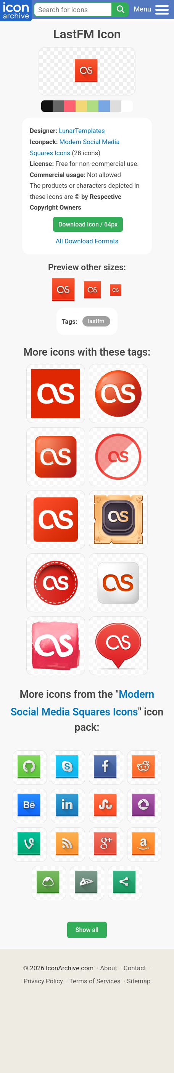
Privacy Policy (43, 981)
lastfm (96, 321)
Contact (135, 968)
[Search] (120, 9)
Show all (87, 930)
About (108, 968)
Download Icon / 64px (88, 224)
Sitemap (139, 981)
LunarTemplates (82, 131)
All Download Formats (87, 241)
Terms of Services (95, 981)
